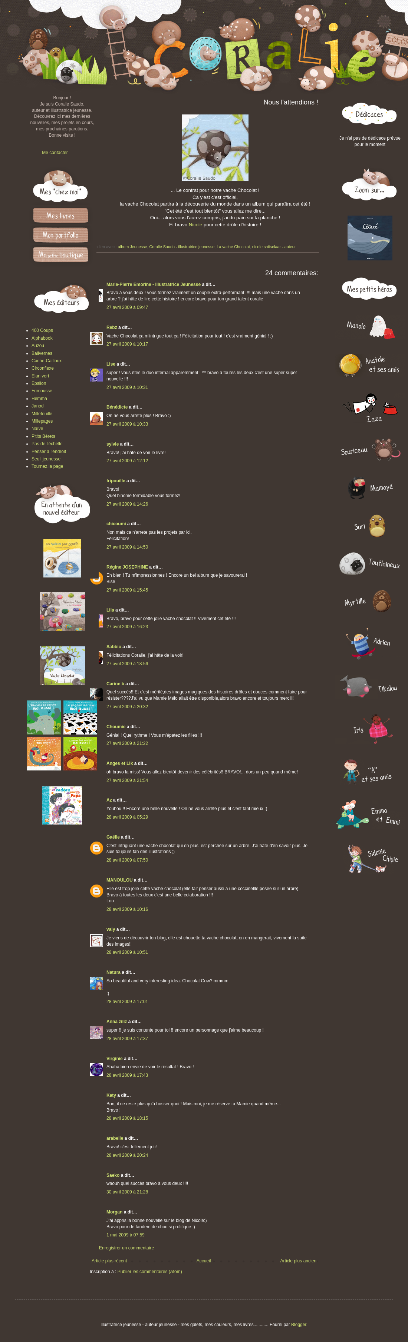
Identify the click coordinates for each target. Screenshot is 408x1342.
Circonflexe (43, 368)
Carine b (115, 683)
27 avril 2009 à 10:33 (127, 424)
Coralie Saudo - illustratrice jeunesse (181, 246)
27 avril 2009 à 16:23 (127, 626)
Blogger (298, 1324)
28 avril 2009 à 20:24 (127, 1155)
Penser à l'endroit (49, 451)
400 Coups (42, 330)
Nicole (196, 224)
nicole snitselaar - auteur (274, 246)
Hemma (39, 398)
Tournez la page (47, 466)
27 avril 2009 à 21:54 (127, 780)
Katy (111, 1095)
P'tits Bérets (43, 436)
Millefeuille (42, 413)
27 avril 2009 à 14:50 (127, 547)
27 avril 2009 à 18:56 (127, 663)
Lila (110, 610)
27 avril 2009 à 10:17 (127, 344)
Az (109, 800)
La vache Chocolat (233, 246)
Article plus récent (109, 1260)
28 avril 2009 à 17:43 (127, 1075)
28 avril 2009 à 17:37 (127, 1038)
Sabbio (113, 646)
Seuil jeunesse (46, 459)
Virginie (114, 1058)
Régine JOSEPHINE (127, 567)
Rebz (111, 327)
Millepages (42, 421)
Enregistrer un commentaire (126, 1248)
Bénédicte (117, 407)
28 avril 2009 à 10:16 (127, 909)
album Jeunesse (132, 246)
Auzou (38, 345)
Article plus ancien (298, 1260)
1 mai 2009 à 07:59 (125, 1235)
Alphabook (42, 338)
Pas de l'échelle (47, 443)
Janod (38, 406)
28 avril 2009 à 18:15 (127, 1118)
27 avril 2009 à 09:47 (127, 307)
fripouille (115, 480)
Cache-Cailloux (47, 360)
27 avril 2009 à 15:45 (127, 590)
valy (110, 929)
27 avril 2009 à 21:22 (127, 743)
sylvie (112, 444)
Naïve (37, 428)
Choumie (115, 726)
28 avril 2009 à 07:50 (127, 860)
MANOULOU (119, 880)
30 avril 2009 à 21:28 (127, 1192)
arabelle (114, 1138)
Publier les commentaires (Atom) (150, 1271)
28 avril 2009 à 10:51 (127, 952)
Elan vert (40, 376)
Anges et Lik (119, 763)
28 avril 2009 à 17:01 (127, 1001)
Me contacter (55, 152)
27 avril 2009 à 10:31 (127, 387)
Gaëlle (113, 837)
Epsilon (39, 383)
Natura (113, 972)
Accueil (204, 1260)
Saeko (112, 1175)
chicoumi (116, 523)
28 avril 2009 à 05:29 (127, 817)
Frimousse (42, 390)
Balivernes (42, 353)
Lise (110, 364)
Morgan (114, 1212)
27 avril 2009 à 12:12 (127, 460)
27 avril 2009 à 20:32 (127, 706)
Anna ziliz (116, 1021)
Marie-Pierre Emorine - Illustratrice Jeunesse (153, 284)
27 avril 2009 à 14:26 (127, 504)
